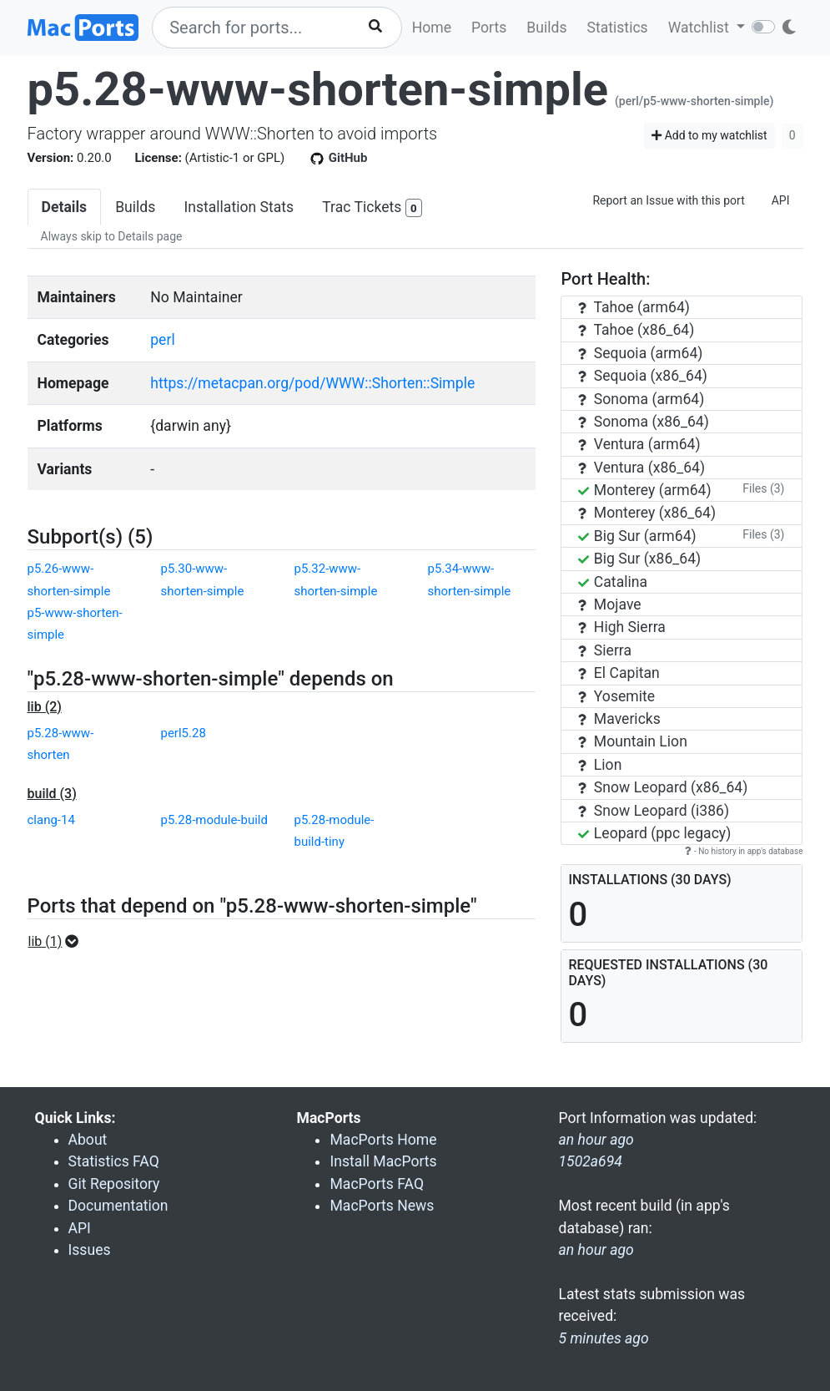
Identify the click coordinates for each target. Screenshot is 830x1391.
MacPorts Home (382, 1139)
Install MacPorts (382, 1161)
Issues (89, 1250)
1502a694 (589, 1161)
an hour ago (595, 1250)
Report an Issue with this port (668, 200)
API (781, 200)
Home (431, 27)
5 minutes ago (603, 1338)
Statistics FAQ (113, 1161)
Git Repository (114, 1184)
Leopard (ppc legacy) (654, 833)
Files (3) (763, 488)
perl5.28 (182, 733)
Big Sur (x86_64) (639, 558)
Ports (488, 27)
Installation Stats (239, 207)
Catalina (612, 582)
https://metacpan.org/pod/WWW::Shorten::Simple (312, 383)
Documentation (118, 1205)
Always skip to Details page (112, 236)
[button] (59, 942)
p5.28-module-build (213, 819)
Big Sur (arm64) (637, 536)
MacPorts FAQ (376, 1184)
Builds (546, 27)
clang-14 (51, 819)
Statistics (616, 27)
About (88, 1139)
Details (65, 207)
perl (162, 339)
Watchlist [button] (700, 27)
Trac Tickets (372, 208)
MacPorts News (381, 1205)
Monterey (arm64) (644, 490)
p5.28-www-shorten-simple (318, 89)
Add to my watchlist (709, 135)
